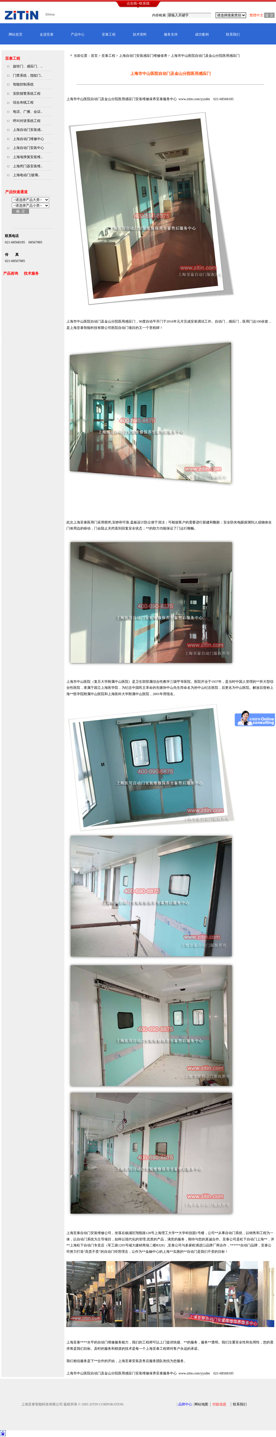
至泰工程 (109, 34)
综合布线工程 (23, 102)
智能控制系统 (23, 84)
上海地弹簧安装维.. (27, 157)
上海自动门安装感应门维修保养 (143, 56)
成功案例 (202, 34)
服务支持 (171, 34)
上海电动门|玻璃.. (26, 175)
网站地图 (201, 1404)
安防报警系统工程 (27, 94)
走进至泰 (46, 34)
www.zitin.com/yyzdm (194, 99)
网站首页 (15, 34)
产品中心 (78, 34)
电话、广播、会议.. (27, 112)
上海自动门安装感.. (27, 130)
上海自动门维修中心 (28, 139)
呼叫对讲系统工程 (27, 121)
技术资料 (140, 34)
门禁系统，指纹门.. (27, 75)
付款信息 (219, 1404)
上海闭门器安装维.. (27, 166)
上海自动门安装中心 (28, 148)
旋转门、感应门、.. (27, 66)
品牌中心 (185, 1404)
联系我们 (233, 34)
